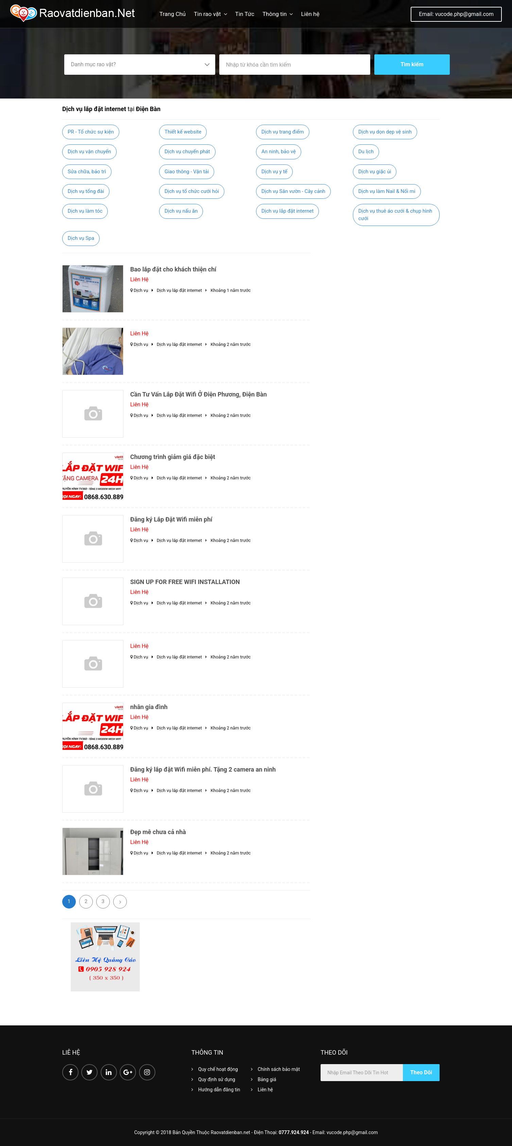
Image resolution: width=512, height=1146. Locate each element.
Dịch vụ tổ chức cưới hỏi (192, 191)
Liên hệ (310, 14)
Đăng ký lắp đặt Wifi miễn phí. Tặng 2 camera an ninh (203, 769)
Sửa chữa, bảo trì (87, 172)
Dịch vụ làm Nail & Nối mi (386, 191)
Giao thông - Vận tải (187, 172)
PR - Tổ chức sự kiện (91, 132)
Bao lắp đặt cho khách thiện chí (173, 269)
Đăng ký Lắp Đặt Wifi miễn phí (171, 519)
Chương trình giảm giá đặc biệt (172, 456)
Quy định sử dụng (216, 1079)
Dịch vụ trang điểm (282, 132)
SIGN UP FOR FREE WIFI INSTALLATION (185, 581)
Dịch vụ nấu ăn (181, 211)
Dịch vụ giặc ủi (374, 172)
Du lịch (366, 151)
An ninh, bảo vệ (278, 151)
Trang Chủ (172, 14)
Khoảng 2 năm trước (230, 344)
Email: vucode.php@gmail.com (456, 14)
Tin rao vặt (207, 14)
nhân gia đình (149, 706)
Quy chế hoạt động (218, 1069)
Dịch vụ (145, 290)
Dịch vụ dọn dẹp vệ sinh (385, 132)
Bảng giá (267, 1079)
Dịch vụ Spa (81, 238)
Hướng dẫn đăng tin (219, 1089)
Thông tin (274, 14)
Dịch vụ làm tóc (85, 211)
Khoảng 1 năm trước (230, 290)
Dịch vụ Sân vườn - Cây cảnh (293, 191)
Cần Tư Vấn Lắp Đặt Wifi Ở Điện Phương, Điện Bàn (198, 394)
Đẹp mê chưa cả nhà (158, 831)
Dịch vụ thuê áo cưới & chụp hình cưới (395, 214)
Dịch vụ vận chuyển (89, 151)
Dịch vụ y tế (274, 172)
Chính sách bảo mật (279, 1069)
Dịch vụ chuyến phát (187, 151)
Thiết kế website (183, 132)
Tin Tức (244, 14)
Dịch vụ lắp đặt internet (287, 211)
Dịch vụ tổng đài (86, 191)
